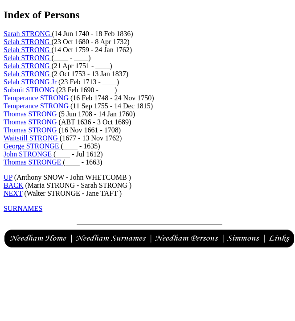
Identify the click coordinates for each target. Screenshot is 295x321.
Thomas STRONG (31, 114)
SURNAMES (23, 208)
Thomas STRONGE (33, 162)
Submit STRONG (30, 90)
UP (8, 177)
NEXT (13, 193)
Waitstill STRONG (32, 138)
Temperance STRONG (37, 98)
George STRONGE (32, 146)
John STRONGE (28, 154)
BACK (13, 185)
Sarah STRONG (28, 33)
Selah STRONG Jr (30, 82)
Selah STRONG (28, 41)
